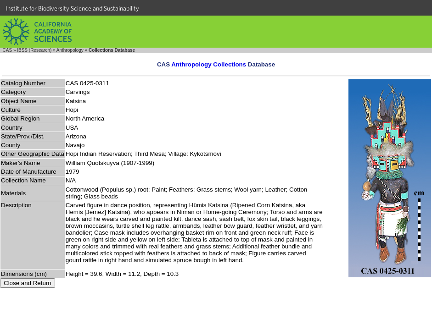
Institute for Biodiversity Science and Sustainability (72, 8)
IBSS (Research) (34, 50)
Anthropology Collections (208, 64)
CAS (7, 50)
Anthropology (70, 50)
